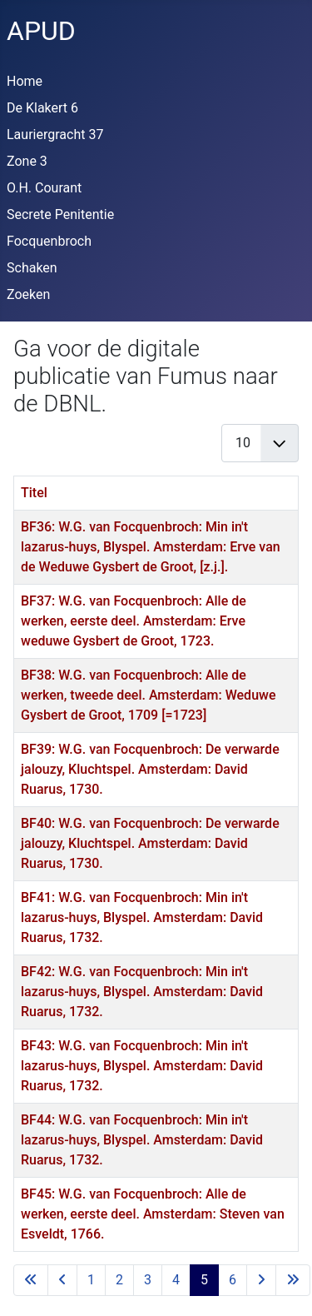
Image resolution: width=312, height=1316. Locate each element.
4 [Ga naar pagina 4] (176, 1280)
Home (24, 81)
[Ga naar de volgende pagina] (261, 1280)
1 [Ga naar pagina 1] (91, 1280)
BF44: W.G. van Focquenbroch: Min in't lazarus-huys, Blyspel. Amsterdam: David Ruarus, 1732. (142, 1140)
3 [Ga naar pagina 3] (147, 1280)
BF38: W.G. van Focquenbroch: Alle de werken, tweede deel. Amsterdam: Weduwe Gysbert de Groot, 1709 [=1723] (148, 695)
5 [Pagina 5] (204, 1280)
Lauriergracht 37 (55, 134)
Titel (34, 493)
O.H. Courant (44, 188)
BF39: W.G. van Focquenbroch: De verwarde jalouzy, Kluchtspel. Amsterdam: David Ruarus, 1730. (150, 769)
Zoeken (28, 294)
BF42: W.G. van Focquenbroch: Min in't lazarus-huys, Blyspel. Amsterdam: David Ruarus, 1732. (142, 991)
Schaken (32, 268)
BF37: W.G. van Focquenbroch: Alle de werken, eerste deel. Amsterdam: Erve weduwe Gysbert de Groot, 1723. (133, 621)
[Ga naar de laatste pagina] (292, 1280)
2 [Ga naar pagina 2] (119, 1280)
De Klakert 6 (42, 108)
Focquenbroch (49, 241)
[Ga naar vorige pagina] (62, 1280)
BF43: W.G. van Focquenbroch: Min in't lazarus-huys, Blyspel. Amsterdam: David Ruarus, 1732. (142, 1066)
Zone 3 (27, 161)
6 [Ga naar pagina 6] (232, 1280)
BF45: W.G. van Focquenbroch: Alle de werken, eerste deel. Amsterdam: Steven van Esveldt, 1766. (153, 1214)
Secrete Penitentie (60, 214)
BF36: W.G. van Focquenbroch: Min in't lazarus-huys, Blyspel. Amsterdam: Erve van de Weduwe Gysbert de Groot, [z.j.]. (150, 547)
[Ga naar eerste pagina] (30, 1280)
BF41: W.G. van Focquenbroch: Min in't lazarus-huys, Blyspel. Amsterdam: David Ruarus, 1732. (142, 917)
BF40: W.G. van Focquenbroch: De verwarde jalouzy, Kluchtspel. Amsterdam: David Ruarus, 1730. (150, 843)
